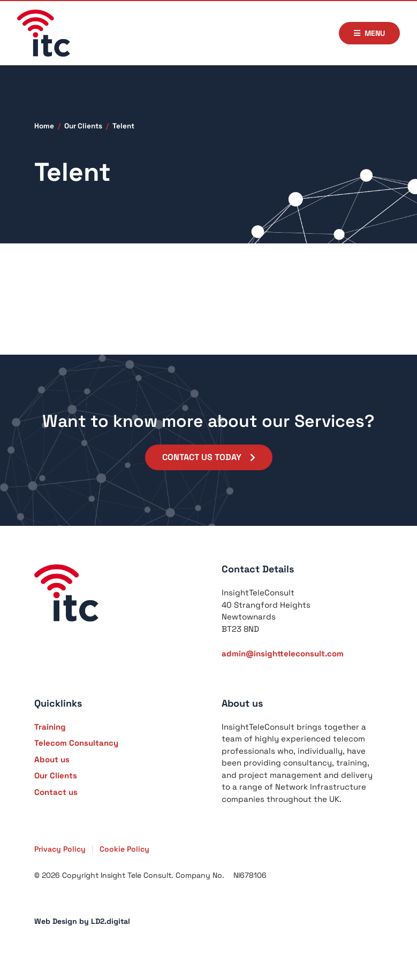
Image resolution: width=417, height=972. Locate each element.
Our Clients (83, 126)
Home (44, 126)
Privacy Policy (60, 849)
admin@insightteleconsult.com (283, 653)
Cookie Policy (124, 849)
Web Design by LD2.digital (82, 921)
